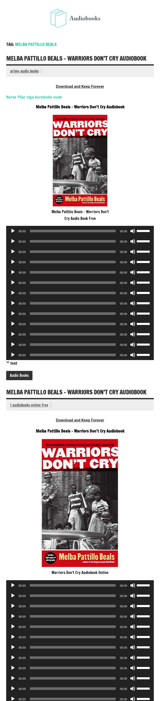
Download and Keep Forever (80, 86)
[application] (80, 231)
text (13, 363)
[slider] (73, 231)
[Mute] (132, 231)
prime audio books (24, 71)
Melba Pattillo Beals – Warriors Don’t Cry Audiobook (76, 58)
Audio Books (19, 375)
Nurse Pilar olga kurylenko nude (34, 97)
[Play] (12, 231)
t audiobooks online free (29, 405)
